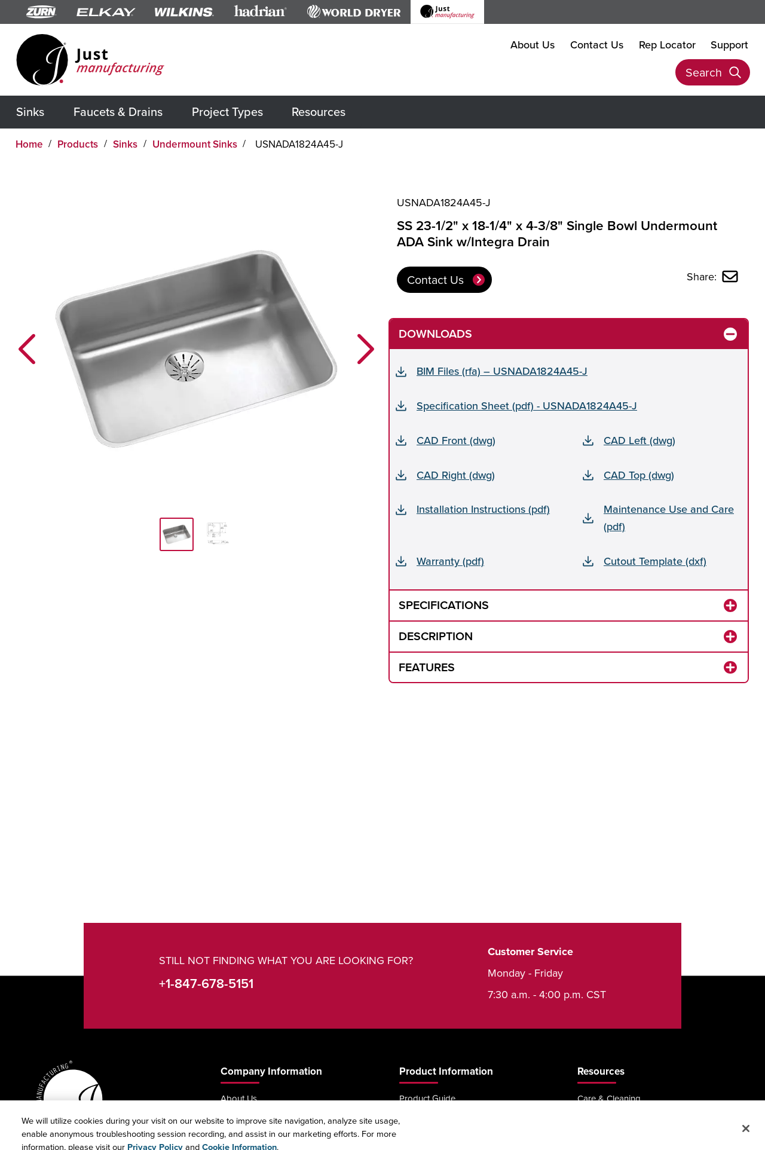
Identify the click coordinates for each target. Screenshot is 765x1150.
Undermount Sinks (194, 144)
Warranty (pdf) (450, 560)
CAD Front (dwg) (456, 440)
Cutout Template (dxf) (655, 560)
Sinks (30, 111)
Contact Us (596, 44)
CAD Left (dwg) (639, 440)
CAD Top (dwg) (639, 474)
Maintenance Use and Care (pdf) (669, 517)
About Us (532, 44)
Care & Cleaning (609, 1098)
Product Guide (427, 1098)
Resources (318, 111)
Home (29, 144)
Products (77, 144)
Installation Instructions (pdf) (483, 508)
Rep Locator (667, 44)
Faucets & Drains (118, 111)
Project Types (227, 111)
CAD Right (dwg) (456, 474)
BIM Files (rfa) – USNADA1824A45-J (502, 370)
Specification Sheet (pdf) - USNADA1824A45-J (527, 405)
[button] (27, 349)
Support (729, 44)
